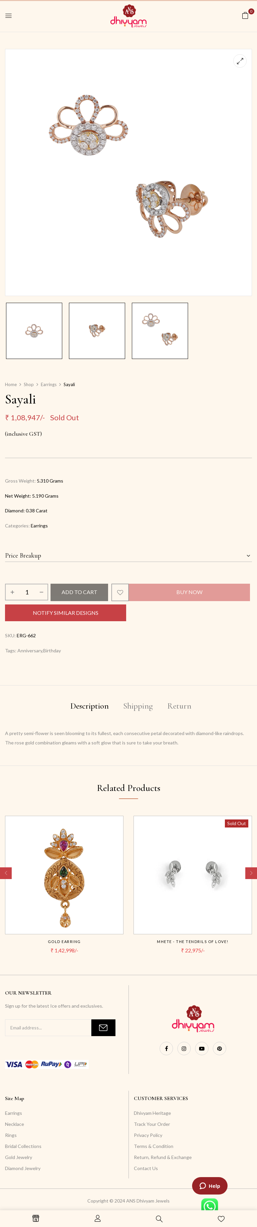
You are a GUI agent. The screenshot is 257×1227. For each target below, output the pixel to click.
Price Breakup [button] (23, 556)
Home (11, 384)
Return (179, 706)
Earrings (49, 384)
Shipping (138, 706)
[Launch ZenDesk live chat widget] (210, 1186)
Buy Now (189, 592)
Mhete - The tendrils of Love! (193, 941)
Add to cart (79, 592)
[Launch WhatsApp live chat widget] (209, 1207)
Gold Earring (64, 941)
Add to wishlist (120, 592)
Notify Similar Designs (65, 612)
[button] (245, 15)
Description (89, 706)
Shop (29, 384)
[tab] (89, 707)
